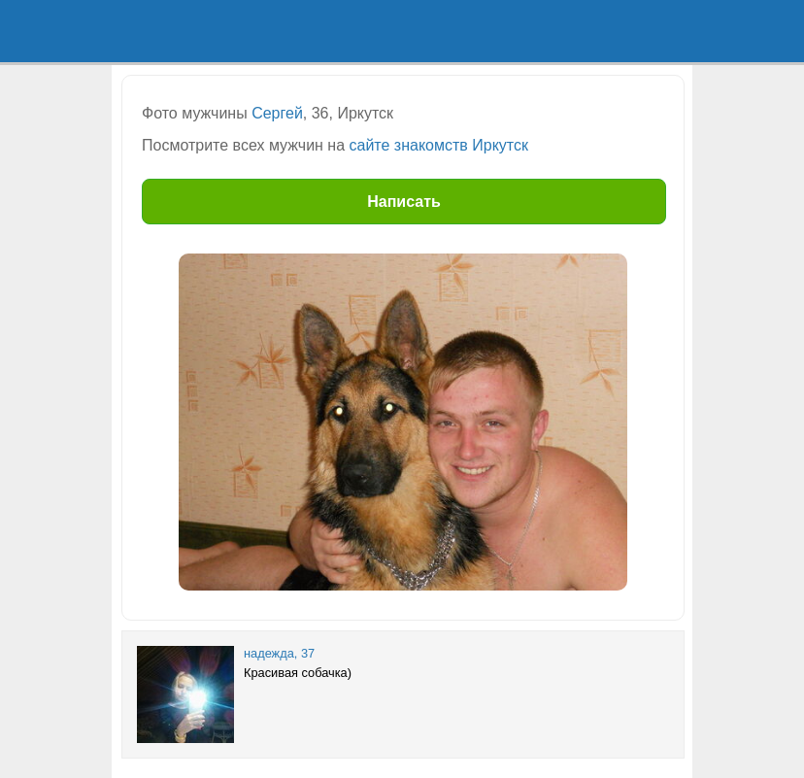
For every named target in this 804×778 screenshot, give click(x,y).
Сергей (277, 113)
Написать (404, 201)
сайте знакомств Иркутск (439, 145)
